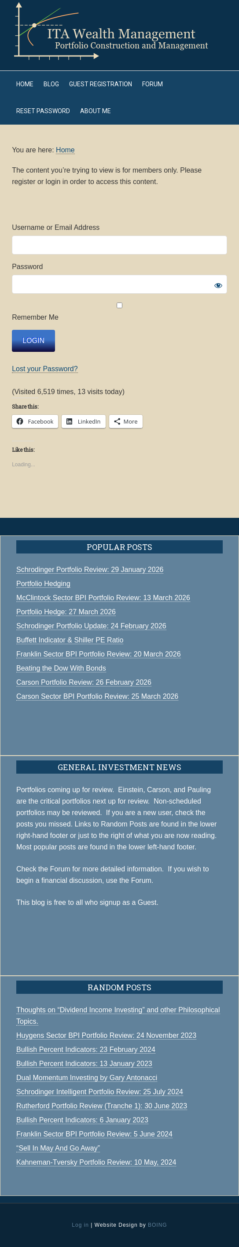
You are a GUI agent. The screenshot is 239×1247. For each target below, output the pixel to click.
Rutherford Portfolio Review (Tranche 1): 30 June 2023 (101, 1106)
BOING (157, 1225)
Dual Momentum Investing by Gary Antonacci (86, 1077)
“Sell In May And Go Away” (58, 1148)
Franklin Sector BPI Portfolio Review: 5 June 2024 (94, 1134)
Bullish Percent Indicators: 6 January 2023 (82, 1120)
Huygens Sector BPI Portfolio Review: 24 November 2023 (106, 1035)
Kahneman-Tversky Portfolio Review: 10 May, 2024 (96, 1162)
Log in (80, 1225)
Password (27, 266)
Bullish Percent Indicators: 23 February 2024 (85, 1049)
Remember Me (119, 312)
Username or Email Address (55, 227)
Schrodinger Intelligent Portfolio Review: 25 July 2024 (99, 1092)
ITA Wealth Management (120, 31)
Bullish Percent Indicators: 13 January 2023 (84, 1063)
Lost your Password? (44, 369)
